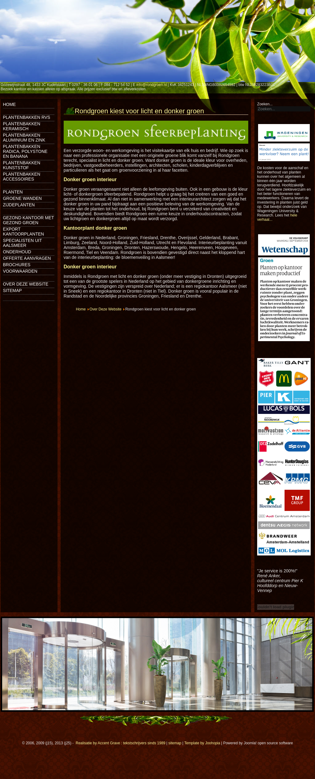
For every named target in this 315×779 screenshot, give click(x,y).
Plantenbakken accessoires (21, 176)
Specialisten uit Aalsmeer (22, 243)
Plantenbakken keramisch (21, 126)
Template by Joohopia (202, 743)
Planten (13, 191)
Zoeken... (265, 104)
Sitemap (12, 290)
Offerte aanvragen (27, 258)
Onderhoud (17, 251)
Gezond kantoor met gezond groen (28, 220)
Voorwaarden (20, 271)
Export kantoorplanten (23, 231)
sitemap (174, 743)
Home (9, 104)
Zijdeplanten (18, 204)
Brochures (16, 264)
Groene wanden (22, 198)
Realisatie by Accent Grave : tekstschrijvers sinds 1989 (120, 743)
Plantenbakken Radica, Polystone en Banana (25, 151)
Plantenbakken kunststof (21, 165)
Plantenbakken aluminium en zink (24, 137)
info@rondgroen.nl (151, 85)
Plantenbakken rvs (26, 117)
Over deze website (25, 284)
